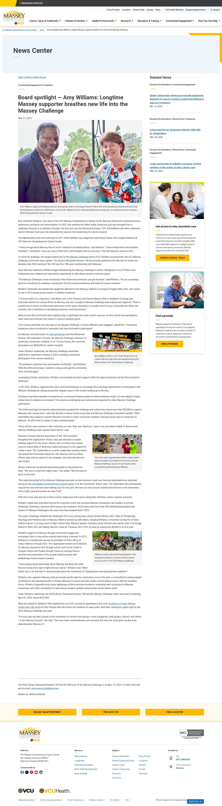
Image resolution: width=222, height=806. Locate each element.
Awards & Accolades (83, 765)
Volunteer (143, 773)
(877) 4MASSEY (183, 759)
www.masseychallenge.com (45, 688)
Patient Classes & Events (123, 761)
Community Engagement (179, 21)
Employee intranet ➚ (97, 800)
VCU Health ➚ (115, 800)
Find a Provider (113, 10)
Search (216, 10)
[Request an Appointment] (47, 712)
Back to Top (195, 801)
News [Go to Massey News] (157, 10)
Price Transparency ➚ (76, 800)
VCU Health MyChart (174, 10)
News (42, 30)
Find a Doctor (145, 756)
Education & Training (148, 21)
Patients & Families (75, 21)
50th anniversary (57, 334)
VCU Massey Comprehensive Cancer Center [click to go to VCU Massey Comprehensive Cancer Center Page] (19, 30)
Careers (142, 765)
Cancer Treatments (121, 769)
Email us (180, 768)
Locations (126, 10)
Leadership (79, 761)
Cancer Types (118, 765)
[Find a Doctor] (111, 712)
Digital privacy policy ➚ (27, 800)
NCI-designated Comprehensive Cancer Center (51, 484)
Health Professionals (103, 21)
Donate (150, 10)
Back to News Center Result (32, 77)
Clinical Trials (138, 10)
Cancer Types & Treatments (44, 21)
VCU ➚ (127, 800)
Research (126, 21)
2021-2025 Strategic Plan (85, 769)
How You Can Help (207, 21)
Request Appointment (196, 10)
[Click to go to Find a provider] (169, 344)
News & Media (80, 773)
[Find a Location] (175, 712)
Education (116, 778)
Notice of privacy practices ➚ (51, 800)
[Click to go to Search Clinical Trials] (172, 258)
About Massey (80, 756)
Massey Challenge (79, 257)
